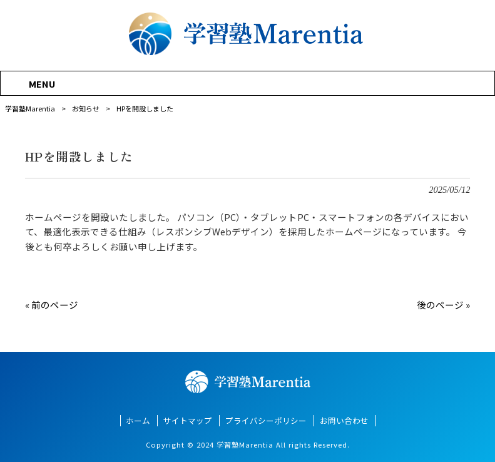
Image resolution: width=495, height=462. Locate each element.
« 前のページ (51, 304)
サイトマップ (187, 420)
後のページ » (443, 304)
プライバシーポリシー (266, 420)
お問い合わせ (344, 420)
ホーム (138, 420)
